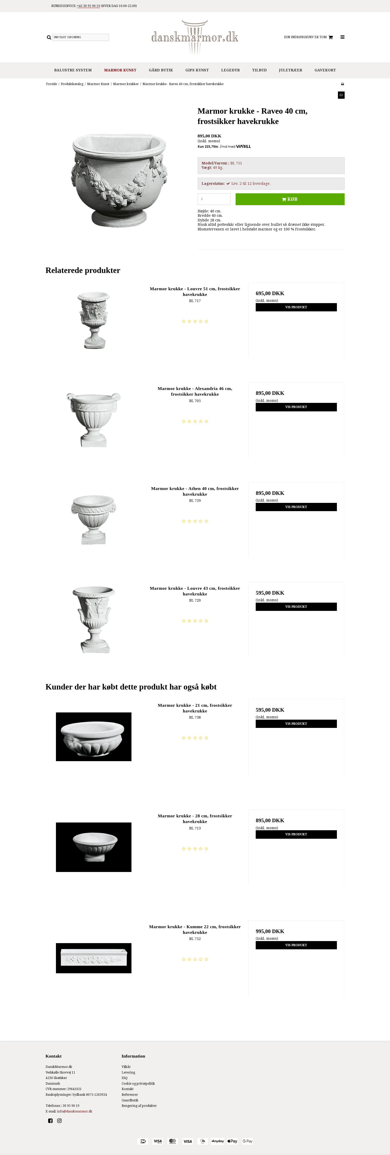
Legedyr (230, 70)
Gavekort (325, 70)
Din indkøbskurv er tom (309, 37)
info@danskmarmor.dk (74, 1111)
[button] (341, 95)
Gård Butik (161, 70)
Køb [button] (288, 199)
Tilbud (259, 70)
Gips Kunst (197, 70)
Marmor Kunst (120, 70)
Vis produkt (296, 307)
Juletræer (290, 70)
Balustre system (73, 70)
